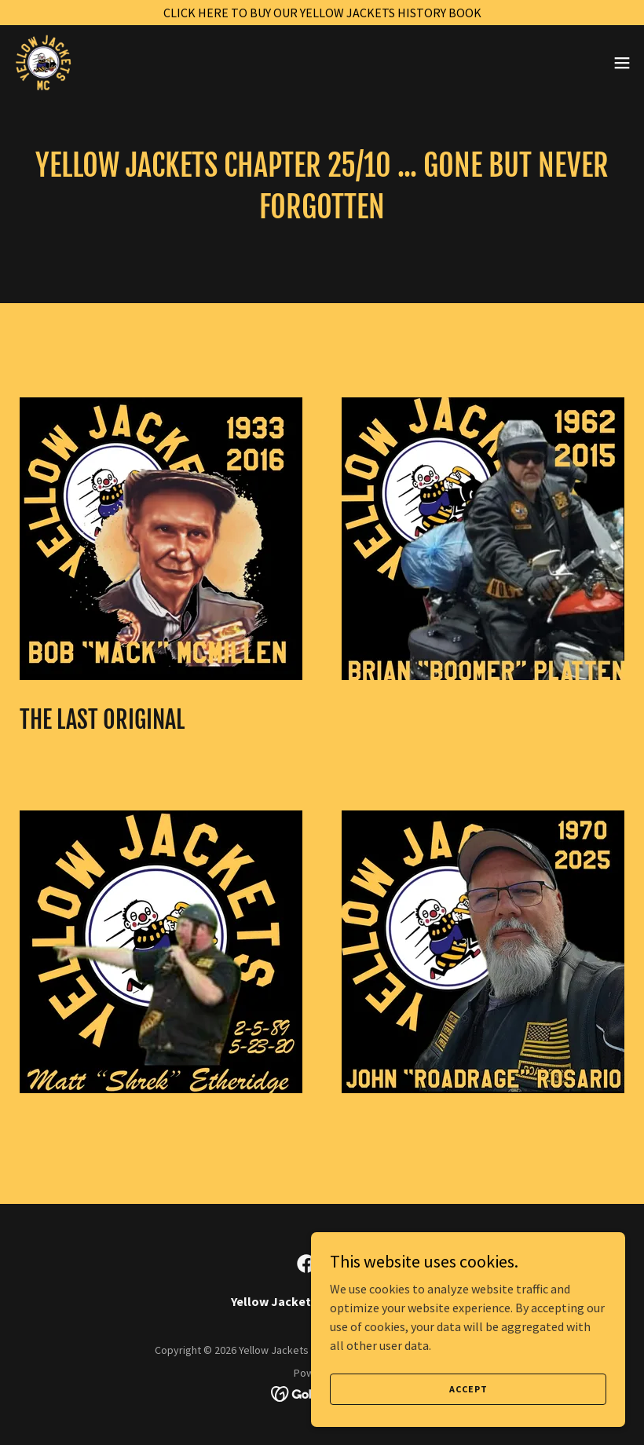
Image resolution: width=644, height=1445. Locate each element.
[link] (73, 62)
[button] (622, 63)
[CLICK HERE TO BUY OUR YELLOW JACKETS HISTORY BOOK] (322, 12)
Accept (468, 1389)
